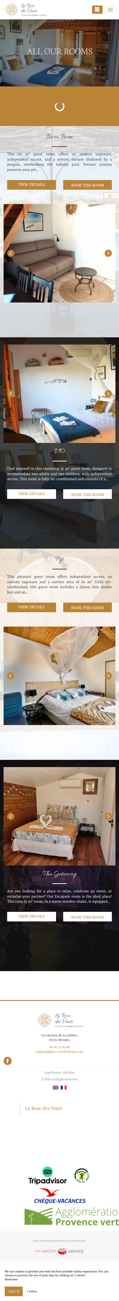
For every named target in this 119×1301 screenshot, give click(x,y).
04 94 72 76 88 (59, 1047)
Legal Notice (52, 1072)
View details (31, 184)
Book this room (87, 185)
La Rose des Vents (43, 1108)
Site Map (69, 1072)
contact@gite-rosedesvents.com (59, 1052)
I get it (14, 1291)
